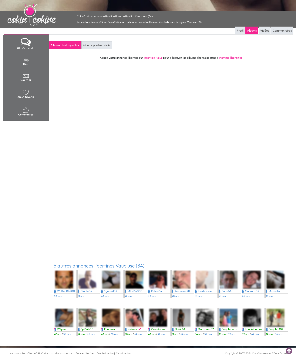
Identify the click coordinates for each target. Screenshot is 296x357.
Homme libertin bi (230, 58)
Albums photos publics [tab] (64, 45)
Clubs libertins (123, 353)
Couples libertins (105, 353)
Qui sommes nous (64, 353)
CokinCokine (258, 353)
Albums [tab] (252, 30)
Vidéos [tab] (264, 30)
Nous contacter (17, 353)
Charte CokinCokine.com (40, 353)
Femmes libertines (85, 353)
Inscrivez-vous (153, 58)
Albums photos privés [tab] (97, 45)
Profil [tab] (240, 30)
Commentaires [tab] (282, 30)
